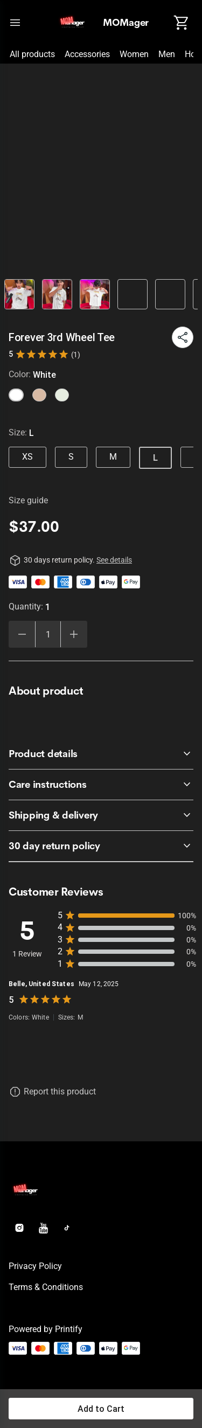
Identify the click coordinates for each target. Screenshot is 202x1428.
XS (27, 457)
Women (134, 54)
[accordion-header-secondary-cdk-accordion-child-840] (101, 846)
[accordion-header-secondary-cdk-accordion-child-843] (101, 815)
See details (114, 560)
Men (166, 54)
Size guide (28, 500)
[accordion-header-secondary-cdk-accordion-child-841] (101, 754)
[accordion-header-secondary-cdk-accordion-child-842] (101, 785)
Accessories (87, 54)
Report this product (60, 1091)
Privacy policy (35, 1266)
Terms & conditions (46, 1287)
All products (32, 54)
